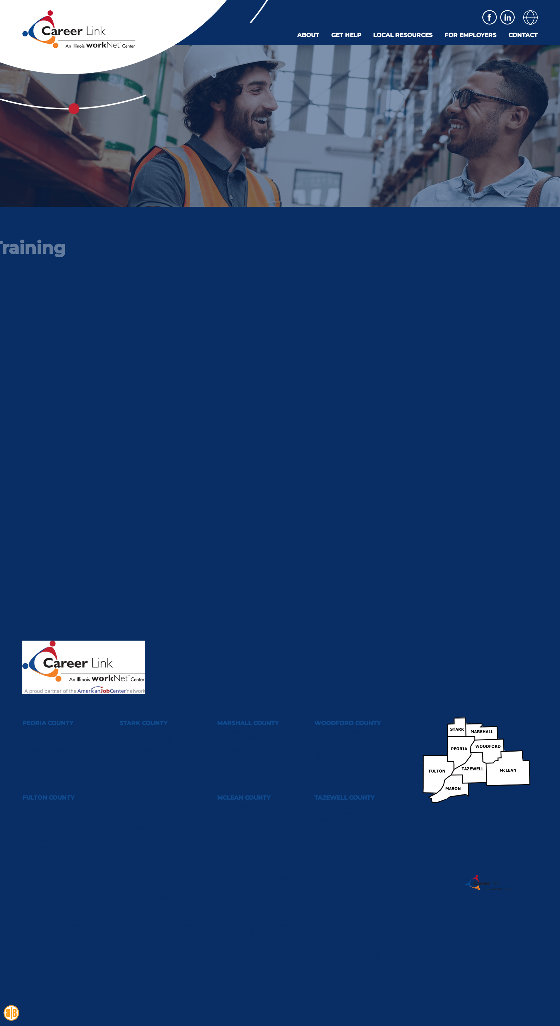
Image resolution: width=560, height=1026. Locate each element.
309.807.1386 (242, 832)
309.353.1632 (339, 839)
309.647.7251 (47, 846)
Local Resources (403, 35)
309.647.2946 (48, 832)
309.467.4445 (340, 750)
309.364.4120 (242, 750)
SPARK (369, 956)
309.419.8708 (145, 765)
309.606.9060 (145, 750)
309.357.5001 (339, 757)
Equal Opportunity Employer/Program (127, 878)
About (308, 35)
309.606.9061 (145, 757)
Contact (523, 35)
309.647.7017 (48, 839)
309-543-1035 (146, 820)
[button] (530, 17)
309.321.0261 (46, 757)
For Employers (470, 35)
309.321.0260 (47, 750)
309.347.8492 (340, 832)
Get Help (346, 35)
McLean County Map (247, 844)
